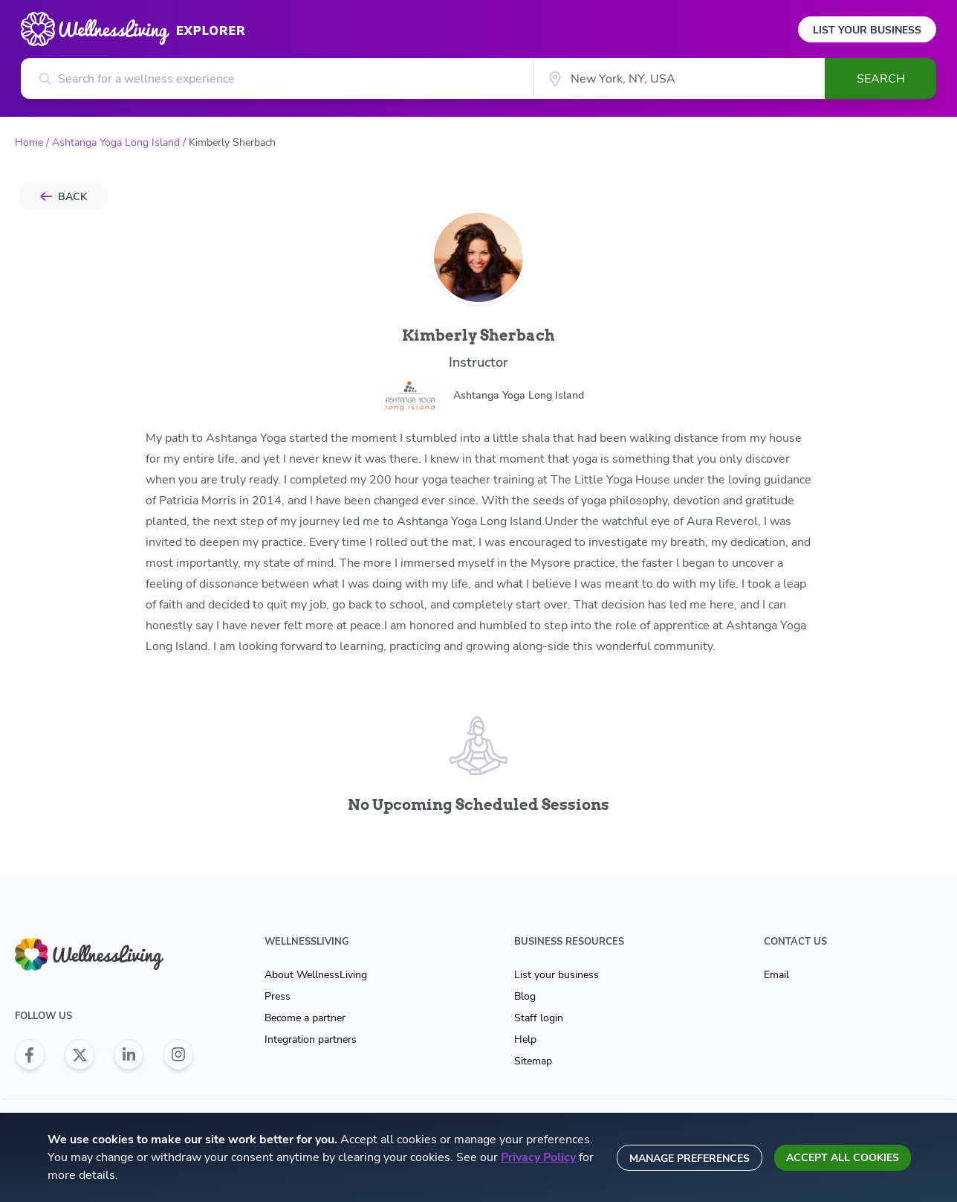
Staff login (538, 1018)
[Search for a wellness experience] (277, 78)
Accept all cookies (842, 1158)
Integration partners (311, 1039)
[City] (679, 78)
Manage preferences (689, 1158)
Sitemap (533, 1061)
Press (278, 996)
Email (776, 975)
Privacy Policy (538, 1157)
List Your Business (867, 30)
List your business (556, 975)
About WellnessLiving (316, 975)
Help (525, 1039)
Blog (525, 996)
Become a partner (305, 1018)
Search (881, 79)
